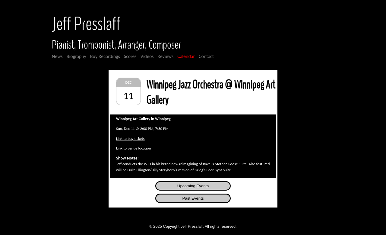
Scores (130, 56)
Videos (147, 56)
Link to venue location (133, 148)
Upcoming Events (193, 186)
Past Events (193, 198)
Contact (206, 56)
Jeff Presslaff (86, 24)
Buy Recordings (105, 56)
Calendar (186, 56)
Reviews (166, 56)
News (57, 56)
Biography (76, 56)
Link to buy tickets (130, 138)
